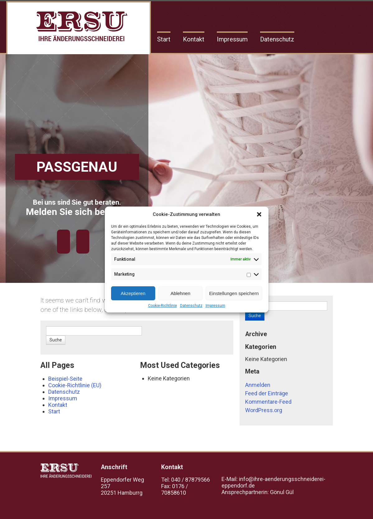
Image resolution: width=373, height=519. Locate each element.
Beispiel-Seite (65, 378)
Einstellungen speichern (234, 293)
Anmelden (257, 385)
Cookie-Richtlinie (162, 305)
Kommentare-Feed (268, 401)
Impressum (215, 305)
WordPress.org (263, 410)
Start (163, 39)
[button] (259, 214)
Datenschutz (191, 305)
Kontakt (193, 39)
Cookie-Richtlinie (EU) (74, 385)
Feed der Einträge (266, 393)
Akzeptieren (133, 293)
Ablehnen (180, 293)
